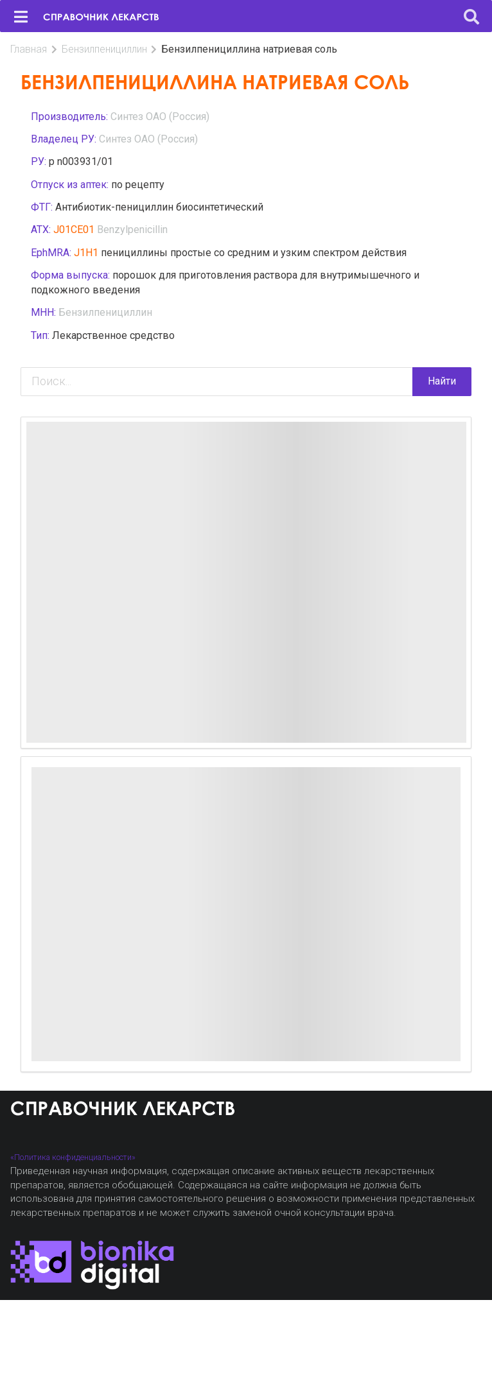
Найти (442, 381)
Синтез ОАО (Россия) (159, 116)
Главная (28, 49)
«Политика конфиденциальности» (73, 1157)
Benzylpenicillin (132, 229)
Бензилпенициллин (104, 49)
